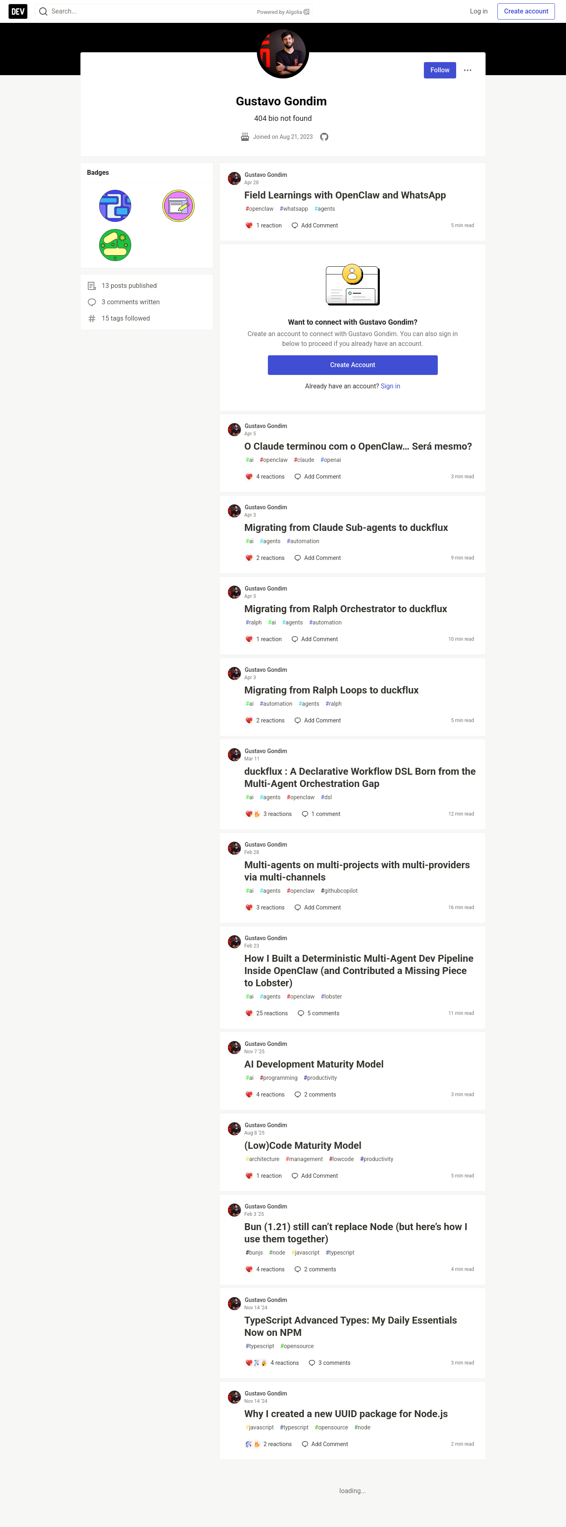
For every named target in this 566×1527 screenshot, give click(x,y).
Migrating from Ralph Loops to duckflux (331, 690)
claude (304, 460)
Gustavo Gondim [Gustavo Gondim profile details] (266, 175)
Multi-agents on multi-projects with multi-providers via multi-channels (357, 871)
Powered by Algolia (283, 12)
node (277, 1252)
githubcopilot (339, 891)
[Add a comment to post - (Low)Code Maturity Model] (263, 1175)
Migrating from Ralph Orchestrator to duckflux (345, 609)
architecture (262, 1159)
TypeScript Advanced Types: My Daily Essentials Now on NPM (350, 1326)
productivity (320, 1078)
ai (249, 460)
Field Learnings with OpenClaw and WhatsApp (345, 195)
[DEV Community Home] (18, 11)
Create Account (352, 365)
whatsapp (294, 209)
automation (303, 541)
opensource (297, 1346)
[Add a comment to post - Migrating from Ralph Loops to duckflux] (265, 720)
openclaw (259, 209)
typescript (339, 1252)
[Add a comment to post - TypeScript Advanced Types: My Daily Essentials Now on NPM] (272, 1362)
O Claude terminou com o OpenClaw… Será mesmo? (358, 446)
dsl (326, 797)
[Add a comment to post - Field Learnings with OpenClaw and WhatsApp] (263, 225)
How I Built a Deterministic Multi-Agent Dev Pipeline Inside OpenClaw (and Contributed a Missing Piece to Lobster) (358, 971)
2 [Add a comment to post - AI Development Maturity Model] (314, 1094)
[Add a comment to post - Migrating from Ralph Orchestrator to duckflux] (263, 639)
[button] (115, 205)
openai (331, 460)
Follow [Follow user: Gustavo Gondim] (440, 70)
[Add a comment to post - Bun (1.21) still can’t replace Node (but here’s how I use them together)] (265, 1269)
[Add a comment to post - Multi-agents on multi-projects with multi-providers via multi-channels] (265, 907)
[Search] (43, 11)
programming (279, 1078)
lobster (331, 996)
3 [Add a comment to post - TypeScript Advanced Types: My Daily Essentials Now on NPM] (328, 1363)
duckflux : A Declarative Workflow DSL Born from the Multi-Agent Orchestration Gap (360, 777)
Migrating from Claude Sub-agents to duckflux (346, 527)
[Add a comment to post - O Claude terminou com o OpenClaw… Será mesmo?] (265, 476)
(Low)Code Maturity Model (302, 1145)
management (304, 1159)
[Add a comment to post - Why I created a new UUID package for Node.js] (268, 1444)
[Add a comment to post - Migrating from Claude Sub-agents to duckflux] (265, 558)
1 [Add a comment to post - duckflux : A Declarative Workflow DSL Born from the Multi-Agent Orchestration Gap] (320, 814)
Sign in (390, 386)
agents (324, 209)
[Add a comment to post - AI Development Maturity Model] (265, 1094)
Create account (526, 11)
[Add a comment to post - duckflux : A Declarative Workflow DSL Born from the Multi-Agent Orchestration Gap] (268, 814)
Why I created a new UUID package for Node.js (346, 1414)
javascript (306, 1252)
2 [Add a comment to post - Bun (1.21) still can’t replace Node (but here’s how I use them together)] (314, 1269)
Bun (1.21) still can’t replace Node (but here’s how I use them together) (355, 1233)
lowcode (341, 1159)
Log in (479, 11)
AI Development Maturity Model (313, 1064)
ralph (253, 622)
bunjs (254, 1252)
